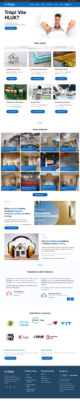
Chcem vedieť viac (11, 227)
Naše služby (11, 78)
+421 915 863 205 (18, 1)
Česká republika (68, 0)
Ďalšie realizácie (39, 194)
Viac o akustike (61, 78)
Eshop (66, 4)
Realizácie (49, 4)
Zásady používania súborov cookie (30, 390)
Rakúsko (70, 0)
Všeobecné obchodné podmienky (31, 381)
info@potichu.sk (9, 1)
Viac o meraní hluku (37, 111)
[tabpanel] (40, 22)
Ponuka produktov (37, 78)
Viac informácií (12, 111)
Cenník (56, 4)
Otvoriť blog (47, 358)
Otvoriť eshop (10, 358)
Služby (31, 4)
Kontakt (62, 4)
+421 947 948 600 (27, 1)
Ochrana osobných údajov (31, 385)
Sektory (43, 4)
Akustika (37, 4)
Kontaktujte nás (10, 28)
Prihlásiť (74, 0)
